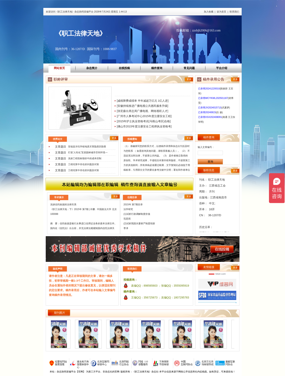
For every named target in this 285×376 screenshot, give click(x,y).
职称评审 (61, 79)
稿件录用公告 (213, 79)
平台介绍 (221, 68)
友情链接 (208, 267)
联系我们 (234, 11)
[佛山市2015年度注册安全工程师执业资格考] (144, 126)
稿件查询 (156, 68)
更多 (189, 79)
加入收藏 (208, 11)
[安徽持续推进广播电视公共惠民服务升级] (142, 105)
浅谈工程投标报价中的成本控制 (84, 158)
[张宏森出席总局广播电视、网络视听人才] (142, 111)
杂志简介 (91, 68)
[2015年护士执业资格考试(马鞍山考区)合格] (144, 121)
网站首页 (59, 68)
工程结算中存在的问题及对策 (83, 164)
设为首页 (221, 11)
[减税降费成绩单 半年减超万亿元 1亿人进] (142, 100)
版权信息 (208, 170)
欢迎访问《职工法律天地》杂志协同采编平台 (86, 11)
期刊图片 (59, 312)
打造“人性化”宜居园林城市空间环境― (88, 152)
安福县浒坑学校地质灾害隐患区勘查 (87, 146)
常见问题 (189, 68)
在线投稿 (124, 68)
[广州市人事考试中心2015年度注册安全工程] (144, 116)
